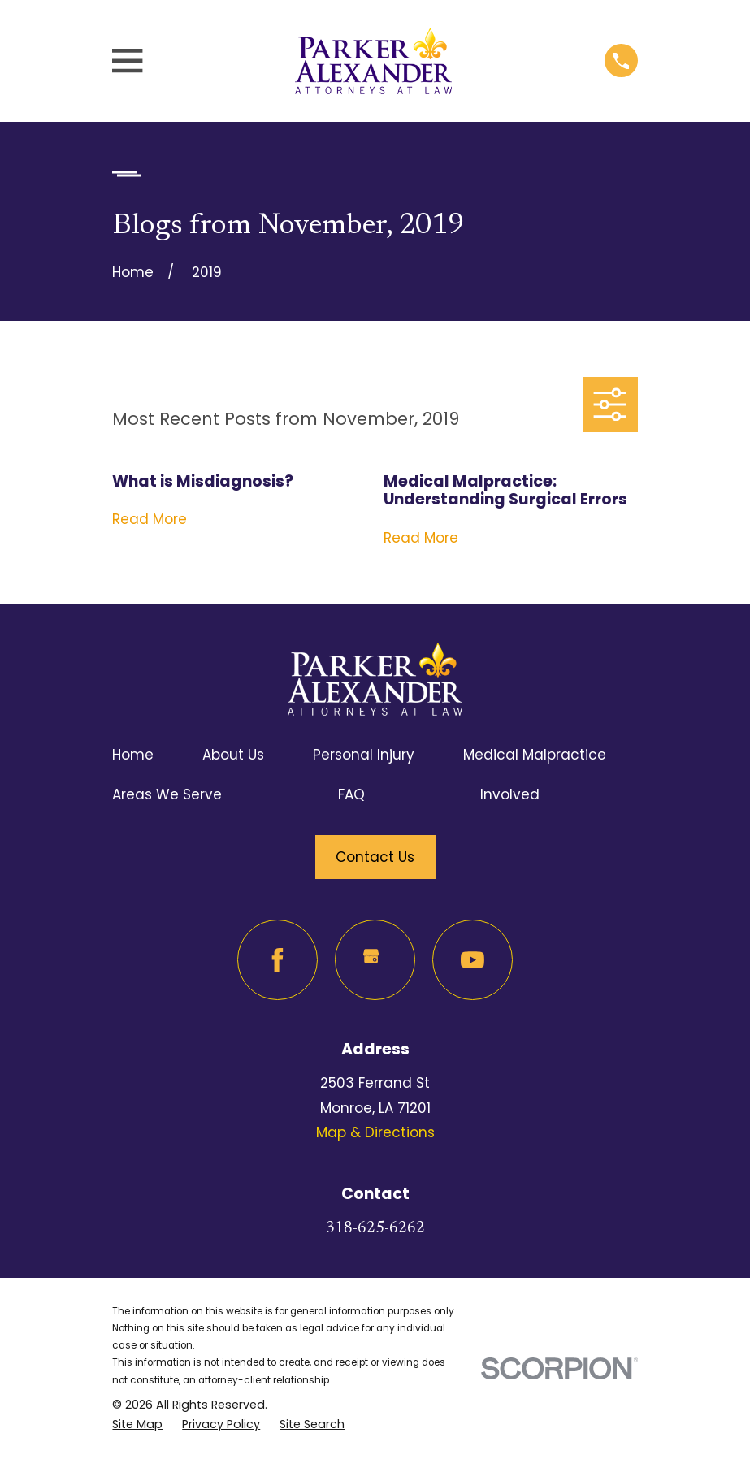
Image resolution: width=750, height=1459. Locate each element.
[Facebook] (277, 960)
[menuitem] (137, 1424)
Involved (510, 794)
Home (133, 754)
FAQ (351, 794)
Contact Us (375, 857)
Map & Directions (375, 1132)
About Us (233, 754)
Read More (149, 519)
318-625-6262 (375, 1228)
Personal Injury (363, 754)
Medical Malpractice (534, 754)
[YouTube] (472, 960)
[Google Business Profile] (375, 960)
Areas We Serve (167, 794)
